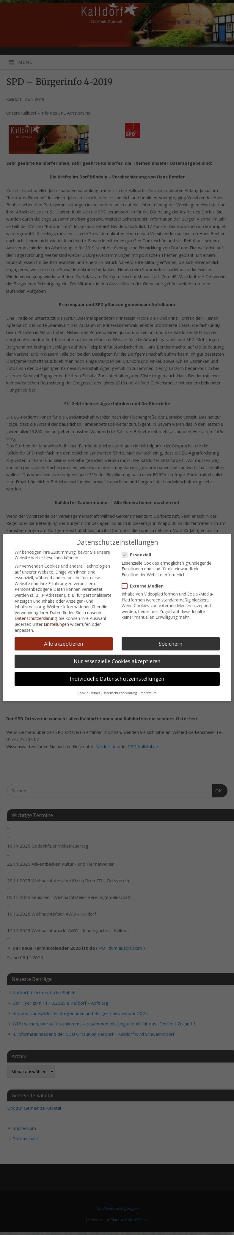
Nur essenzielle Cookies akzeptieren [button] (117, 658)
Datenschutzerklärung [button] (120, 691)
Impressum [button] (148, 691)
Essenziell (139, 552)
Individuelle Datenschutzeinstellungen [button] (117, 676)
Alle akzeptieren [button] (63, 641)
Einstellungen (56, 622)
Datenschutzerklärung (36, 616)
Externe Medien (145, 583)
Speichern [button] (171, 641)
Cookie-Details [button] (89, 691)
